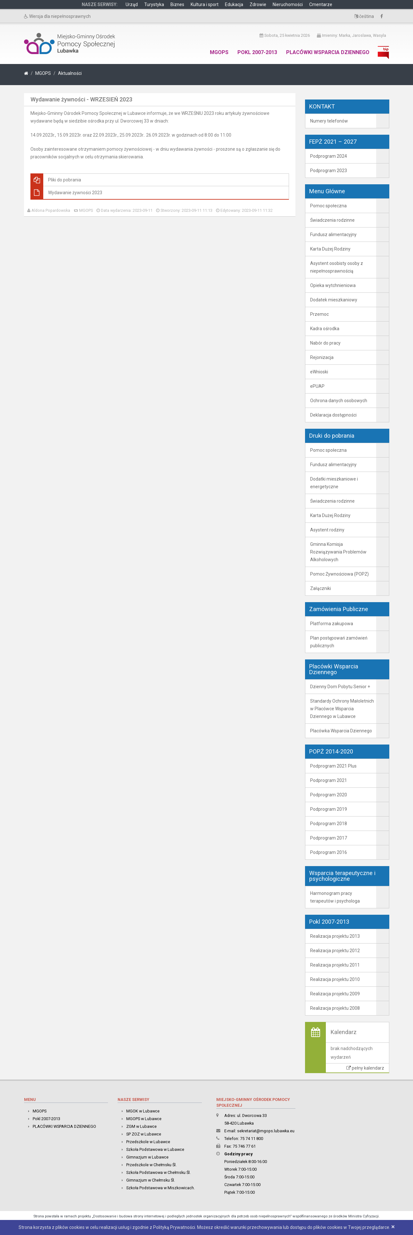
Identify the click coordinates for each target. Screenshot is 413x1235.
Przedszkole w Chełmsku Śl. (151, 1164)
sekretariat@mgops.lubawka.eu (265, 1130)
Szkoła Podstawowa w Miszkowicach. (160, 1187)
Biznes (177, 4)
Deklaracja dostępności (333, 415)
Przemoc (319, 314)
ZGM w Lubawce (141, 1126)
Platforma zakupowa (331, 623)
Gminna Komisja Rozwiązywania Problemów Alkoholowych (338, 552)
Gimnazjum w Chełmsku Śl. (150, 1180)
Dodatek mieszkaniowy (333, 299)
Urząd (132, 4)
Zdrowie (258, 4)
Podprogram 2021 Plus (333, 766)
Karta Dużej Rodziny (330, 248)
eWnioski (319, 371)
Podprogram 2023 (328, 170)
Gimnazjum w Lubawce (147, 1157)
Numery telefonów (329, 121)
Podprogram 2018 (328, 823)
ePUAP (317, 386)
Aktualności (70, 73)
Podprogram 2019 (328, 809)
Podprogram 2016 (328, 852)
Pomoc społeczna (328, 205)
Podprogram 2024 (328, 156)
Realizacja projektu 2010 (335, 979)
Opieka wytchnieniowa (333, 285)
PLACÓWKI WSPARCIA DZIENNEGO (327, 52)
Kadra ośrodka (324, 328)
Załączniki (320, 588)
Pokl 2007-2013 (257, 52)
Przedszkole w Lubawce (148, 1141)
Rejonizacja (322, 357)
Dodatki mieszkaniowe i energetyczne (334, 482)
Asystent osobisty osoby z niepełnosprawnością (336, 267)
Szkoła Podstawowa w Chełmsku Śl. (158, 1172)
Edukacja (234, 4)
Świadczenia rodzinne (332, 220)
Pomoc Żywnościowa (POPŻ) (339, 574)
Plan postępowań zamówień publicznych (339, 641)
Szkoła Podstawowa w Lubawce (155, 1149)
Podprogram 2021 (328, 780)
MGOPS (219, 52)
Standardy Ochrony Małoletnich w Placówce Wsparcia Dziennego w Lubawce (342, 708)
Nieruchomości (288, 4)
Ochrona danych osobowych (338, 400)
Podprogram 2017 (328, 838)
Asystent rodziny (327, 529)
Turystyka (154, 4)
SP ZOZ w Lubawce (143, 1134)
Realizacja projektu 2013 (335, 936)
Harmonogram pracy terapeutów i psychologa (335, 897)
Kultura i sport (205, 4)
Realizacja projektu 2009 (335, 993)
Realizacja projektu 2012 (335, 950)
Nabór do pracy (325, 343)
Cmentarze (320, 4)
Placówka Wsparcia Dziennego (341, 730)
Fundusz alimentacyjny (333, 234)
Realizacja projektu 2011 (335, 965)
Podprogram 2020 (328, 794)
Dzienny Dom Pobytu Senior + (340, 686)
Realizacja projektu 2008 (335, 1008)
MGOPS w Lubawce (143, 1118)
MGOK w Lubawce (143, 1111)
